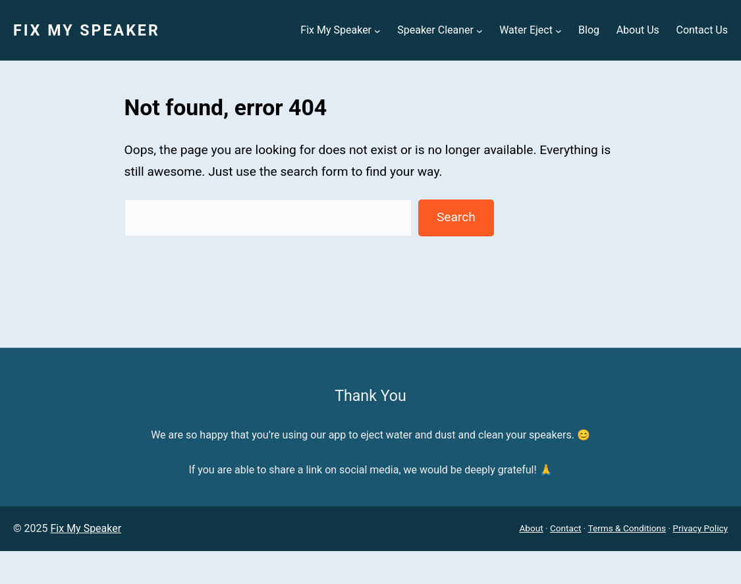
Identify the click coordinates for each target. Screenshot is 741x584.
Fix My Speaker (86, 30)
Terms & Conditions (627, 528)
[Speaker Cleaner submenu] (479, 30)
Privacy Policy (700, 528)
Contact (566, 528)
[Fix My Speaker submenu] (377, 30)
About (531, 528)
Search (456, 217)
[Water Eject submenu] (558, 30)
